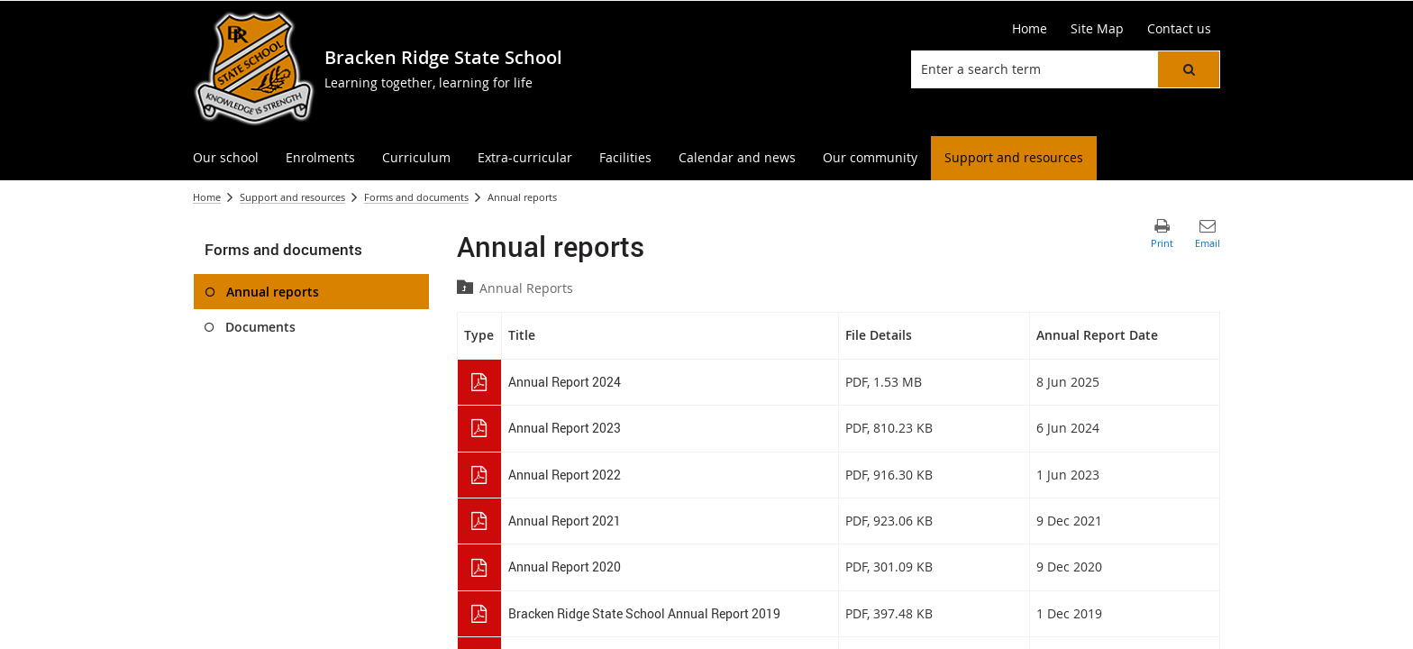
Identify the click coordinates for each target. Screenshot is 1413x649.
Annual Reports (526, 288)
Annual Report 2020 (564, 566)
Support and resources (292, 197)
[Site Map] (1097, 28)
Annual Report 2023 (564, 427)
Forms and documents (416, 197)
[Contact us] (1179, 28)
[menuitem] (225, 158)
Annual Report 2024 (564, 381)
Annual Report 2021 (564, 520)
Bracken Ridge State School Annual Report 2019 (644, 613)
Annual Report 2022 (564, 474)
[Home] (1029, 28)
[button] (1188, 69)
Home (207, 197)
